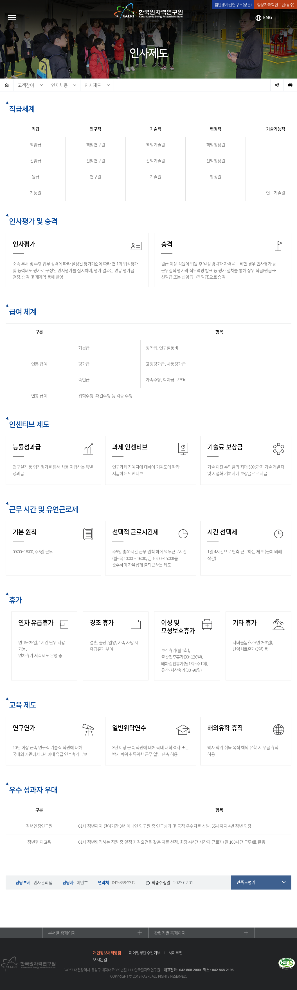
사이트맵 (175, 952)
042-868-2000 (190, 969)
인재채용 (59, 85)
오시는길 (100, 959)
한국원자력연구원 (148, 13)
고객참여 (26, 85)
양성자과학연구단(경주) (275, 4)
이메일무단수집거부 (145, 952)
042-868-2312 (124, 882)
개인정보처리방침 (107, 952)
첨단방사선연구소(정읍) (233, 4)
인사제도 (93, 85)
